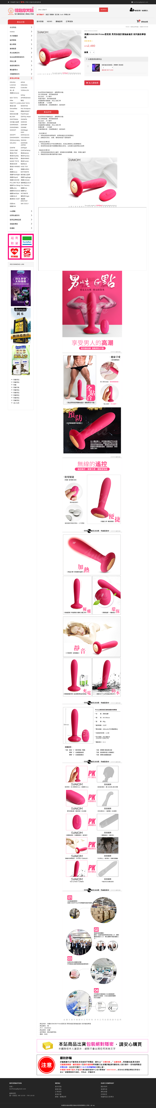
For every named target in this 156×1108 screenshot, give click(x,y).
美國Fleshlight (15, 174)
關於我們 (104, 1086)
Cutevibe (24, 87)
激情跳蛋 (21, 48)
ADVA (23, 82)
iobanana (24, 85)
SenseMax (13, 108)
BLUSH (12, 116)
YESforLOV (25, 90)
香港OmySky (14, 156)
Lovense (13, 85)
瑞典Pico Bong (15, 185)
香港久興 (13, 106)
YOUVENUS (25, 137)
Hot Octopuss (26, 108)
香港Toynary (25, 156)
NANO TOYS (14, 161)
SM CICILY (25, 203)
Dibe (11, 100)
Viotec (12, 111)
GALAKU (13, 143)
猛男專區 (21, 40)
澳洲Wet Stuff (15, 199)
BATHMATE (25, 172)
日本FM (12, 147)
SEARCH (103, 9)
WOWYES (24, 106)
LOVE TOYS (25, 103)
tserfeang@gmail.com (140, 2)
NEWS (49, 21)
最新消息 (58, 1089)
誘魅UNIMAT (25, 111)
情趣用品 (16, 379)
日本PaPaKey (25, 150)
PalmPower (25, 114)
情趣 (14, 385)
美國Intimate (25, 180)
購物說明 (59, 21)
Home (127, 27)
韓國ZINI (13, 206)
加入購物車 (92, 83)
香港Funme (25, 161)
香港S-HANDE (15, 166)
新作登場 (40, 21)
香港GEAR (13, 164)
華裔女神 (67, 14)
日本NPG (24, 119)
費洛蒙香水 (21, 69)
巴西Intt (12, 203)
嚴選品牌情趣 (21, 78)
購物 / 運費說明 (60, 1097)
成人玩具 (16, 403)
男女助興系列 (21, 52)
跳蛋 (47, 14)
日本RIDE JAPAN (24, 144)
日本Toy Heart (26, 116)
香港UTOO (13, 153)
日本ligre (24, 147)
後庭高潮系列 (21, 65)
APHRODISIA (25, 98)
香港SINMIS (25, 158)
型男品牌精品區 (21, 219)
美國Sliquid (14, 177)
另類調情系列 (21, 74)
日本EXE (24, 122)
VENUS (12, 87)
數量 (86, 52)
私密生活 (24, 164)
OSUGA (12, 82)
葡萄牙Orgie (25, 196)
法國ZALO (13, 196)
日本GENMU (14, 127)
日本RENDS (14, 124)
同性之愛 (21, 61)
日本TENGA (14, 119)
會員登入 (145, 10)
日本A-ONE (14, 150)
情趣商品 (16, 395)
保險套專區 (21, 223)
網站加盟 (104, 1091)
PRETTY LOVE (15, 103)
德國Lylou (13, 188)
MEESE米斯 (14, 114)
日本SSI (23, 140)
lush (61, 14)
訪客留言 (104, 1094)
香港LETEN (14, 158)
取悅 (22, 100)
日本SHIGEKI (14, 137)
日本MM (23, 127)
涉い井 (12, 90)
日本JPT (13, 135)
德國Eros (24, 188)
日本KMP (24, 124)
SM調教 (21, 211)
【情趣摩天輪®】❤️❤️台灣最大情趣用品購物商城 (25, 2)
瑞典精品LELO (26, 182)
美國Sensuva (14, 93)
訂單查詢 (69, 21)
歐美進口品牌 (25, 174)
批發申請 (104, 1089)
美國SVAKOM (14, 180)
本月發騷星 (21, 35)
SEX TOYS (14, 98)
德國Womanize (15, 191)
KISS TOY (24, 166)
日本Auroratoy (15, 140)
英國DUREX (25, 169)
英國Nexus (13, 172)
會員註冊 (138, 10)
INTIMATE (24, 193)
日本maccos (25, 135)
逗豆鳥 (57, 14)
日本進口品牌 (14, 122)
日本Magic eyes (24, 131)
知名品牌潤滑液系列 (21, 57)
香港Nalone (25, 153)
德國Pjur (24, 191)
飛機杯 (52, 14)
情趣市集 (16, 387)
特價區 (21, 228)
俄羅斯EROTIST (24, 200)
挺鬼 (11, 169)
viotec (21, 31)
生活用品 (21, 27)
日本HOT (13, 130)
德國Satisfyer (14, 193)
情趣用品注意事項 (107, 1097)
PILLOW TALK (15, 182)
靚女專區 (21, 44)
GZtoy (23, 95)
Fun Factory (25, 185)
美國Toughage (26, 177)
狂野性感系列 (21, 215)
